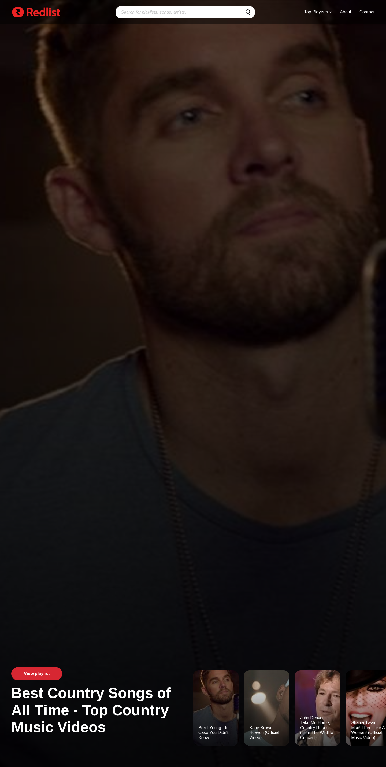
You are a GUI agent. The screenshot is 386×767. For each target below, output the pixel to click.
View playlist (37, 673)
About (345, 12)
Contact (367, 12)
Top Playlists (318, 12)
